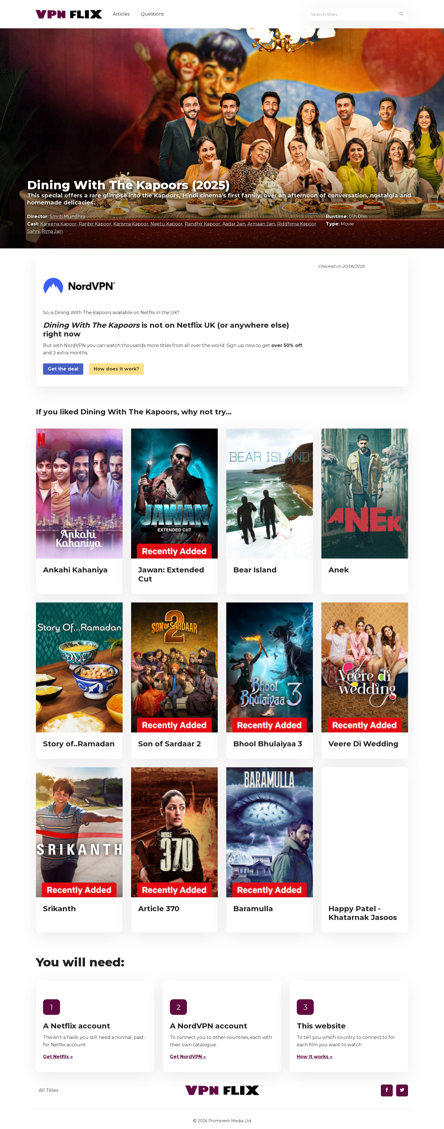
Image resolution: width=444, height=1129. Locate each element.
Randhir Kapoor (202, 224)
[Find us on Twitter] (402, 1090)
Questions (154, 14)
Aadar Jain (234, 224)
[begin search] (401, 14)
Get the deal (63, 369)
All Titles (48, 1090)
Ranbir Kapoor (95, 224)
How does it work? (116, 369)
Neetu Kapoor (166, 224)
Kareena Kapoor (58, 224)
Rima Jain (52, 231)
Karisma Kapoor (130, 224)
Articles (123, 14)
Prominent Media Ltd (229, 1120)
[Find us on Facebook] (387, 1090)
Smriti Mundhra (67, 216)
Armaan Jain (261, 224)
